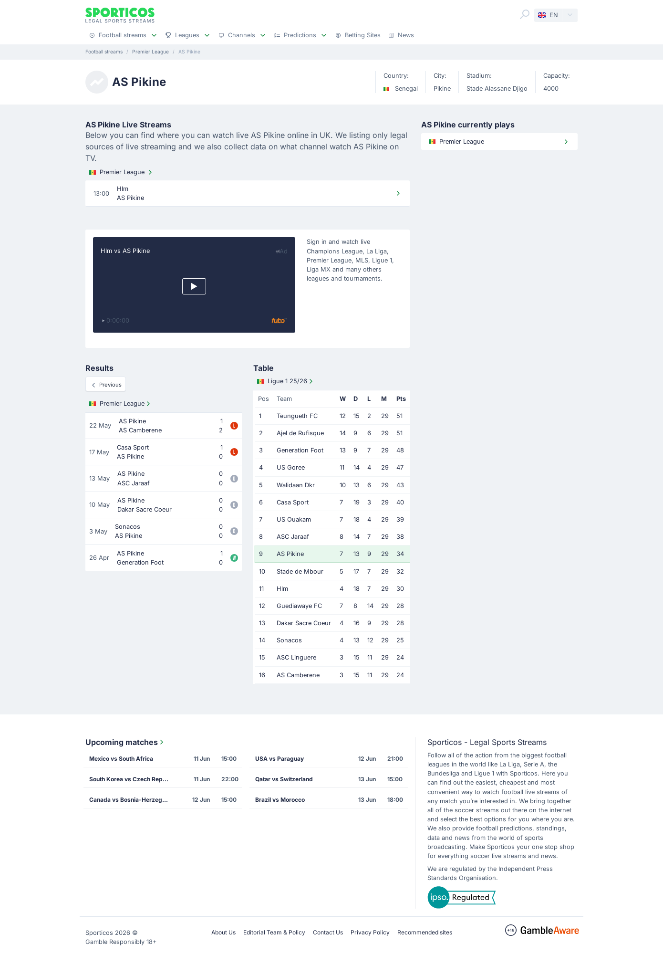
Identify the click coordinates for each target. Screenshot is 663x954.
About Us (223, 932)
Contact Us (328, 932)
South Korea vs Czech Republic (132, 779)
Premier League (121, 172)
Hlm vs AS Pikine (125, 250)
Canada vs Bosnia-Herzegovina (132, 799)
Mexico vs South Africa (121, 758)
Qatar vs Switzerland (284, 779)
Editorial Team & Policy (274, 932)
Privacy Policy (370, 932)
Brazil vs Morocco (280, 799)
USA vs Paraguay (279, 758)
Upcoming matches (125, 742)
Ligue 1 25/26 (286, 381)
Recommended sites (424, 932)
